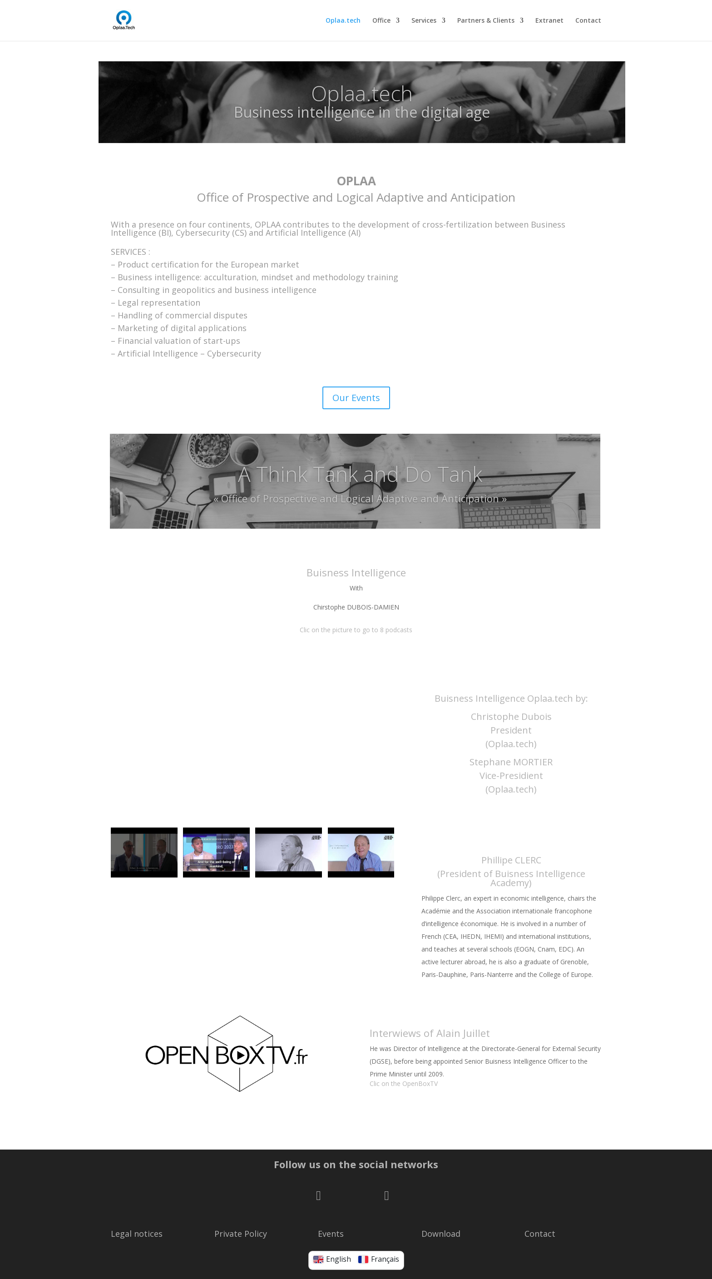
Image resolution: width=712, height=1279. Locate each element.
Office (381, 21)
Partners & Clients (485, 21)
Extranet (549, 21)
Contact (588, 21)
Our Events (356, 398)
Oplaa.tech (343, 21)
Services (423, 21)
